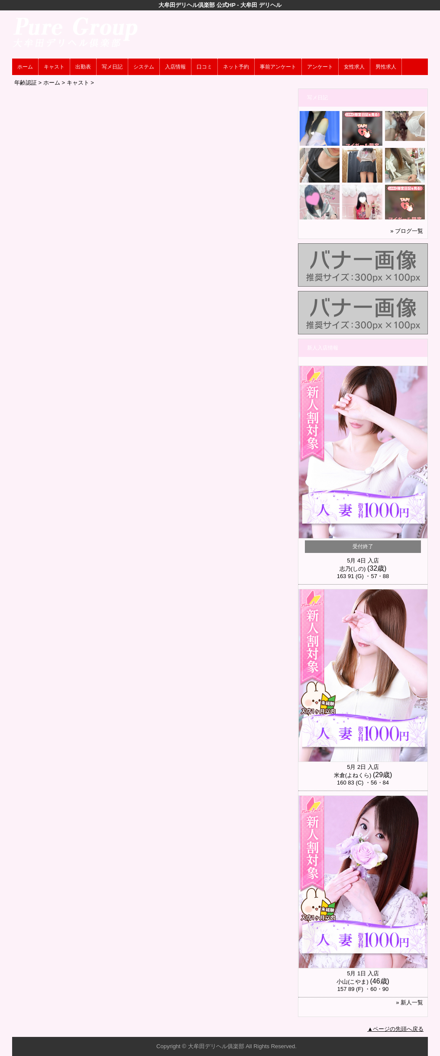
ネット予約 (236, 67)
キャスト (54, 67)
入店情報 (175, 67)
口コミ (204, 67)
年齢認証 (25, 82)
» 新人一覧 (409, 1002)
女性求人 (354, 67)
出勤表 (83, 67)
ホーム (25, 67)
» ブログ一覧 (406, 231)
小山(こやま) (352, 981)
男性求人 (385, 67)
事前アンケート (278, 67)
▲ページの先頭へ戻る (395, 1029)
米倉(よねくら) (353, 775)
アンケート (320, 67)
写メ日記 (112, 67)
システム (143, 67)
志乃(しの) (353, 569)
